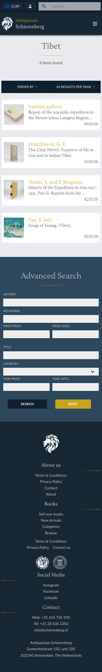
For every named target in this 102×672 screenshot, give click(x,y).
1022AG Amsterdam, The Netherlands (50, 655)
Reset (73, 404)
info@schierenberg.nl (51, 630)
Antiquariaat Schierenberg (51, 642)
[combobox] (12, 6)
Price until (61, 326)
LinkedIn (51, 597)
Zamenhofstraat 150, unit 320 (51, 649)
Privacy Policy (51, 481)
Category (11, 363)
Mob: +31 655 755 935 (51, 617)
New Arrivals (51, 520)
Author (9, 294)
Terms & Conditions (51, 475)
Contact (51, 488)
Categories (51, 526)
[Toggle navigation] (95, 23)
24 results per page (74, 86)
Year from (11, 378)
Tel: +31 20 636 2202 (51, 623)
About (51, 494)
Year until (60, 378)
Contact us (61, 547)
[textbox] (12, 6)
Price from (12, 326)
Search (27, 404)
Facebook (51, 591)
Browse (51, 533)
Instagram (51, 585)
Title (7, 347)
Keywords (11, 311)
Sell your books (51, 514)
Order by (26, 86)
